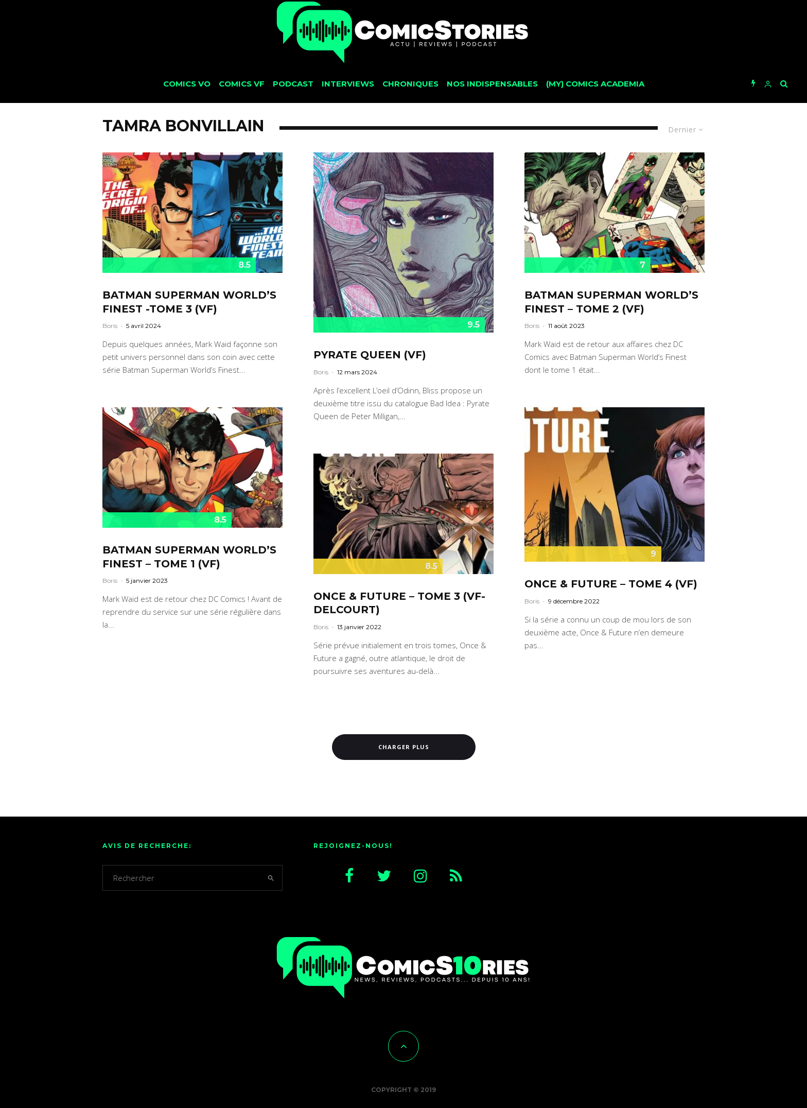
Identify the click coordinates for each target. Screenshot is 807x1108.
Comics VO (186, 84)
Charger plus (403, 747)
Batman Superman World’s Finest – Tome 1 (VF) (189, 557)
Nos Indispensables (492, 84)
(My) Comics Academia (595, 84)
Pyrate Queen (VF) (369, 355)
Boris (109, 326)
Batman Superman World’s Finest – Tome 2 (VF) (611, 302)
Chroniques (410, 84)
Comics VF (242, 84)
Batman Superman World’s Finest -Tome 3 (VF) (189, 302)
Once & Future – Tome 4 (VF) (610, 584)
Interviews (348, 84)
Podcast (293, 84)
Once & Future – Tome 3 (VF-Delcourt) (399, 603)
